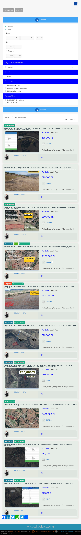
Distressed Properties (13, 91)
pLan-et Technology (64, 531)
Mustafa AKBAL (11, 103)
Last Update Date (19, 117)
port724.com (15, 531)
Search (40, 20)
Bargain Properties (12, 85)
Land (8, 30)
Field (8, 76)
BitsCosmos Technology (43, 531)
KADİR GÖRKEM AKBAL (14, 100)
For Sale (9, 26)
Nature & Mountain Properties (16, 88)
